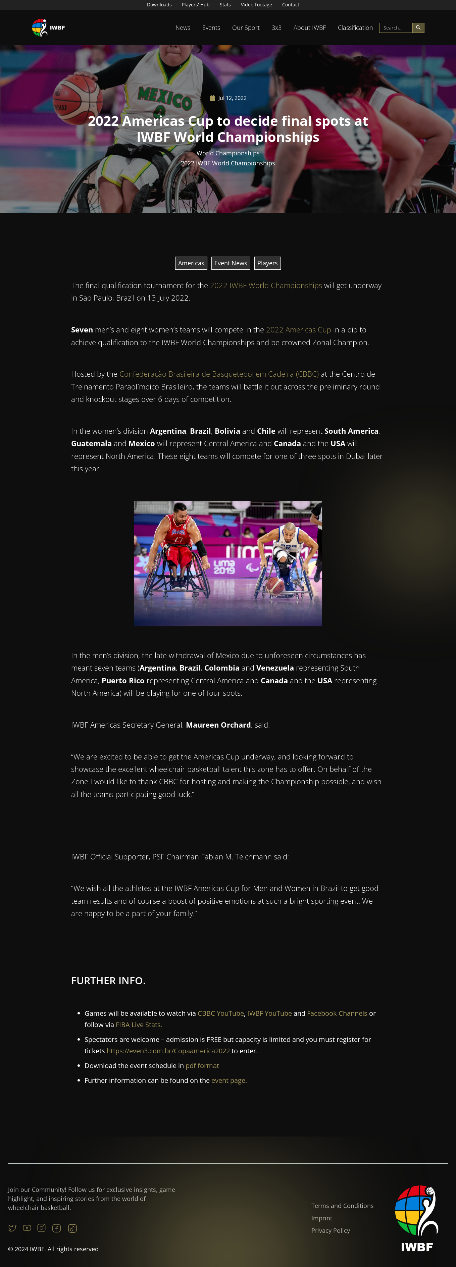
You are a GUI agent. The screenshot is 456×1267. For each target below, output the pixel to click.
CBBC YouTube (221, 1044)
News (182, 27)
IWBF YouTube (269, 1044)
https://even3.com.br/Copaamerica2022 (168, 1082)
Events (211, 27)
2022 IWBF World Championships (228, 163)
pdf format (202, 1096)
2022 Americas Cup (298, 361)
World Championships (228, 153)
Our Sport (246, 27)
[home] (48, 28)
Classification (355, 27)
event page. (229, 1111)
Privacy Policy (330, 1230)
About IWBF (310, 27)
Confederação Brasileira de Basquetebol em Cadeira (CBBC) (219, 405)
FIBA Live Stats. (139, 1055)
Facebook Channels (337, 1044)
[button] (182, 27)
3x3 (277, 27)
